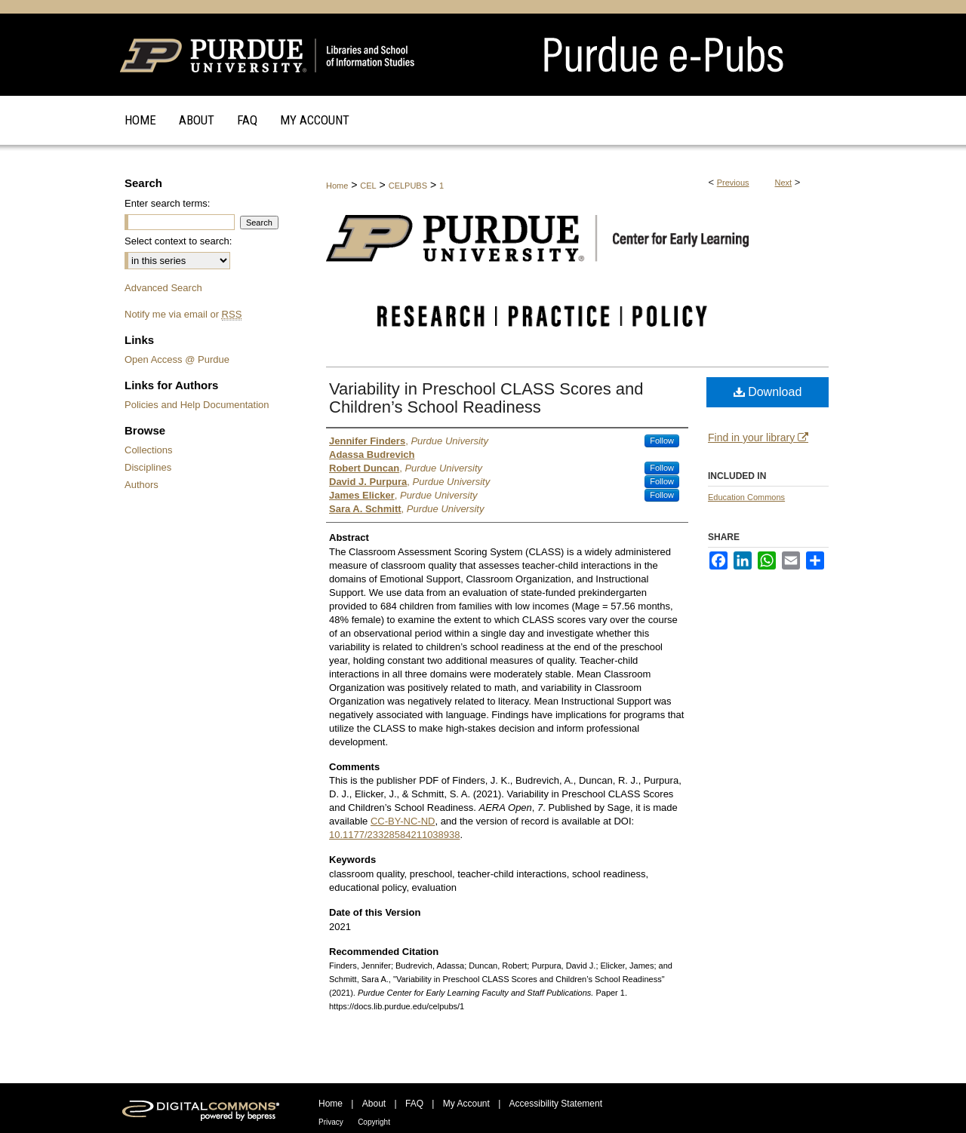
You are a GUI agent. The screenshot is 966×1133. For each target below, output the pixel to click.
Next (783, 182)
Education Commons (746, 497)
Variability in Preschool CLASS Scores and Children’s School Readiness (486, 397)
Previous (733, 182)
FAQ (414, 1103)
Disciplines (148, 467)
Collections (149, 450)
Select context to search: (178, 241)
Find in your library (758, 437)
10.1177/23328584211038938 (394, 834)
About (374, 1103)
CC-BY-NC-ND (403, 821)
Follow (662, 440)
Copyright (374, 1122)
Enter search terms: (167, 203)
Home (337, 185)
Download (768, 391)
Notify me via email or (183, 314)
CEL (368, 185)
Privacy (330, 1122)
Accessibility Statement (555, 1103)
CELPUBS (408, 185)
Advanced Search (163, 287)
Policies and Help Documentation (197, 404)
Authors (141, 484)
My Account (466, 1103)
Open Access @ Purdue (177, 359)
